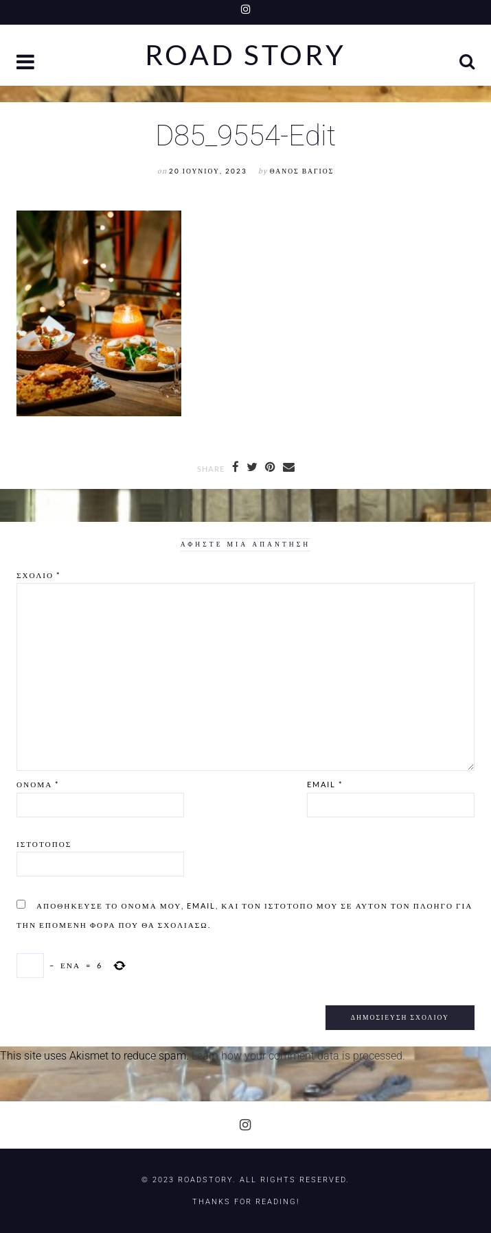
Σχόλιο (38, 575)
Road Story (245, 55)
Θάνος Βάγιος (302, 171)
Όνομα (37, 784)
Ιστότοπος (43, 843)
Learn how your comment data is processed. (298, 1055)
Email (325, 784)
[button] (26, 63)
